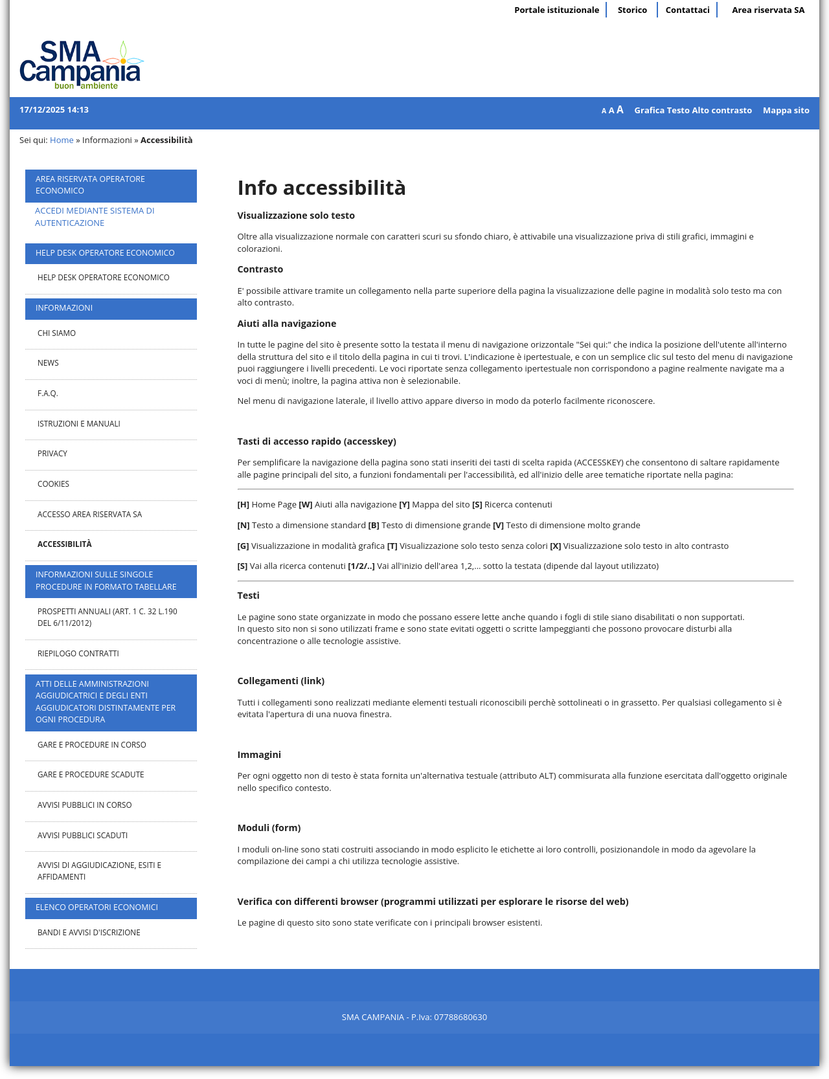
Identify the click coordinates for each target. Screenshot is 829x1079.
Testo (678, 110)
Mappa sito (786, 110)
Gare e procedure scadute (91, 774)
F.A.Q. (48, 393)
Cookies (53, 483)
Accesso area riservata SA (90, 514)
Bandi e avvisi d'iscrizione (89, 932)
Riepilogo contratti (78, 653)
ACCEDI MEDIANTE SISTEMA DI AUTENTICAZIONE (95, 216)
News (48, 362)
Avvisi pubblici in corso (85, 804)
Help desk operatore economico (104, 277)
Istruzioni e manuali (79, 423)
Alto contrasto (722, 110)
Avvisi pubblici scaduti (83, 835)
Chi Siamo (57, 333)
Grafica (650, 110)
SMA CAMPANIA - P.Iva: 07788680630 (414, 1017)
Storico (632, 10)
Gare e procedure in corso (92, 744)
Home (62, 140)
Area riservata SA (768, 10)
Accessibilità (65, 544)
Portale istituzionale (556, 10)
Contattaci (688, 10)
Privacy (52, 453)
